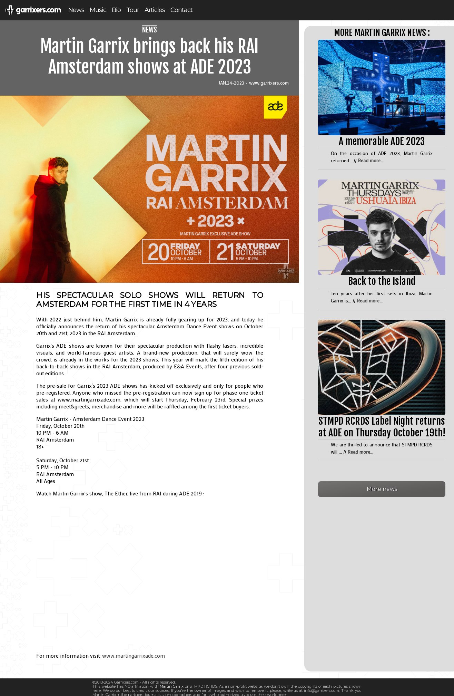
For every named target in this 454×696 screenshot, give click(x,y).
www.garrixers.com (269, 82)
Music (98, 10)
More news (382, 489)
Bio (116, 10)
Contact (181, 10)
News (76, 10)
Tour (132, 10)
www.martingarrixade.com (133, 655)
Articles (155, 10)
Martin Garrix (172, 686)
